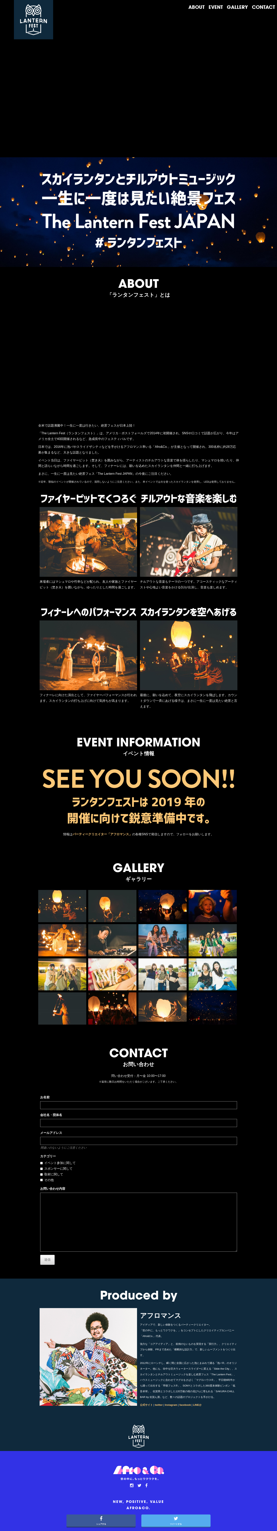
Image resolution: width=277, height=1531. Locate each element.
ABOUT (196, 7)
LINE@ (197, 1404)
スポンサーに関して (58, 1168)
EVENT (216, 7)
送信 (47, 1259)
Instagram (171, 1404)
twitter (159, 1404)
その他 (49, 1180)
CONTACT (263, 7)
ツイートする (176, 1519)
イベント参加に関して (60, 1163)
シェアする (101, 1519)
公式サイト (146, 1404)
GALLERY (237, 7)
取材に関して (53, 1174)
